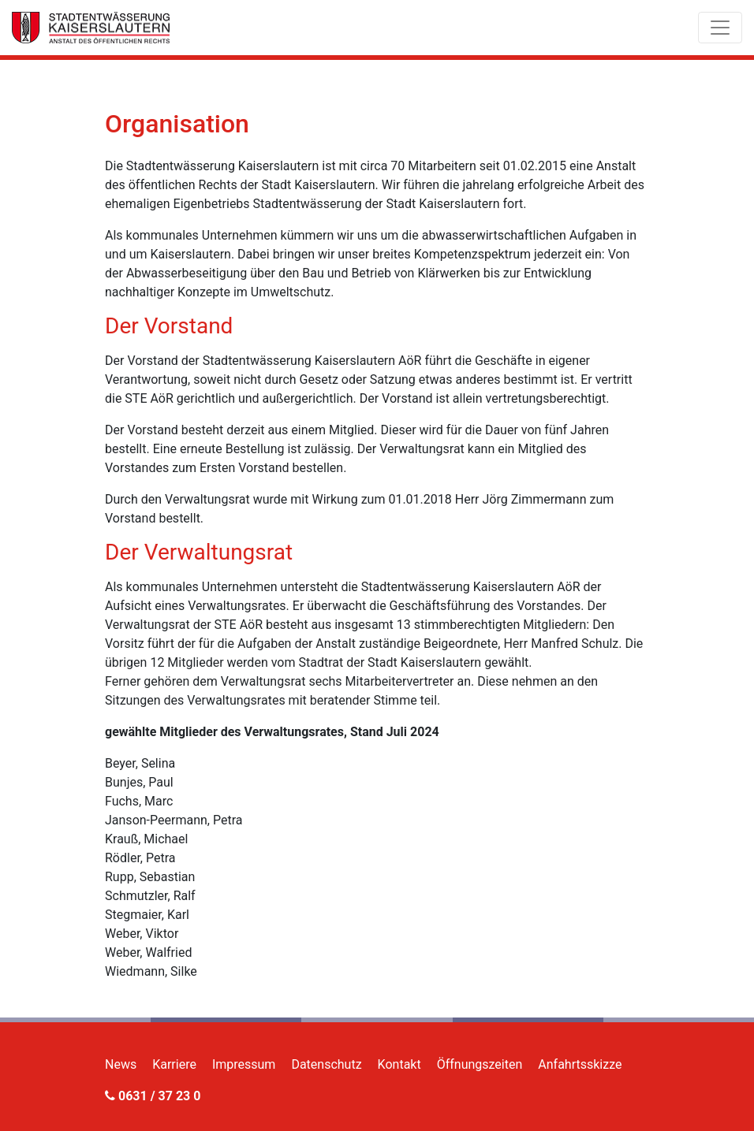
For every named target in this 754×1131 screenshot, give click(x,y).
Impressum (244, 1064)
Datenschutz (326, 1064)
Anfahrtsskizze (579, 1064)
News (120, 1064)
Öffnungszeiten (480, 1064)
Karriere (174, 1064)
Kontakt (399, 1064)
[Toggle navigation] (720, 27)
